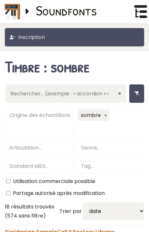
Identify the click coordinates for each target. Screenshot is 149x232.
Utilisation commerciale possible (54, 181)
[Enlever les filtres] (136, 93)
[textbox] (39, 115)
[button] (105, 115)
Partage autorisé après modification (59, 193)
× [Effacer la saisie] (119, 93)
